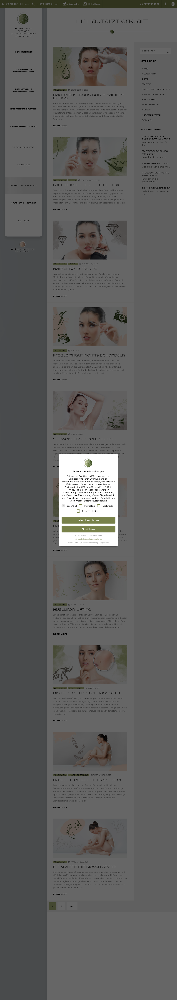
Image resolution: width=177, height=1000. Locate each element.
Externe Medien (87, 511)
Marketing (87, 505)
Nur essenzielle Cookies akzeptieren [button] (88, 535)
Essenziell (69, 505)
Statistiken (105, 505)
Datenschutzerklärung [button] (90, 543)
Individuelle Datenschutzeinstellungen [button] (88, 539)
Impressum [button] (104, 543)
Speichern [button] (88, 529)
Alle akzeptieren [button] (88, 520)
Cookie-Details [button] (74, 543)
